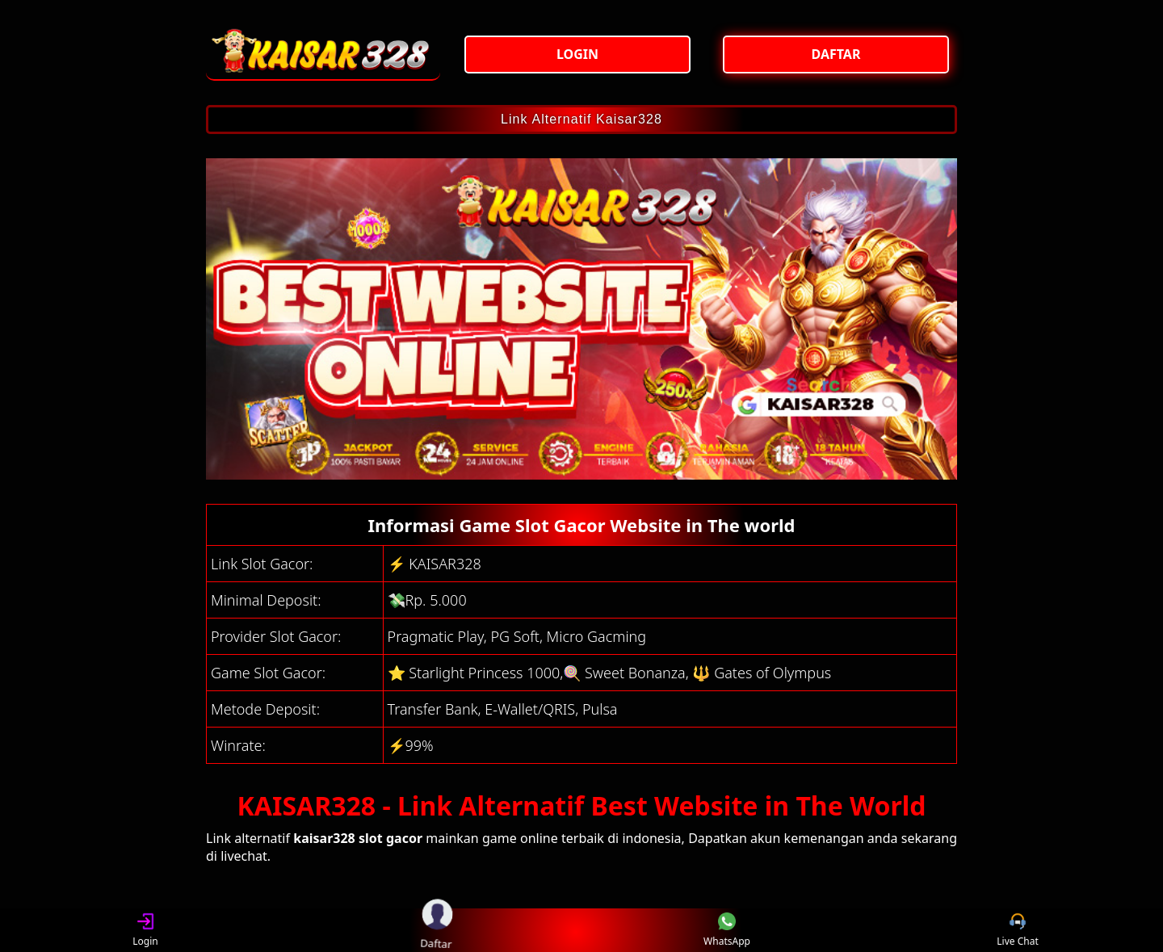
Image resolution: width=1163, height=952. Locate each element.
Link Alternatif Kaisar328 (581, 119)
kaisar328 (324, 838)
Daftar (435, 929)
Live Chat (1017, 930)
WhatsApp (726, 930)
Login (144, 930)
